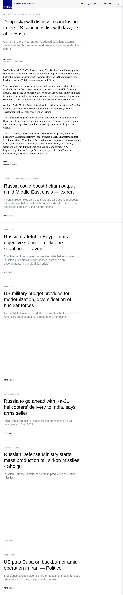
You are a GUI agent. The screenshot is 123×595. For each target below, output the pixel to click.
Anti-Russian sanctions (14, 15)
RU (82, 4)
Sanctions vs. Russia (10, 165)
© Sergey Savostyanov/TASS (12, 61)
